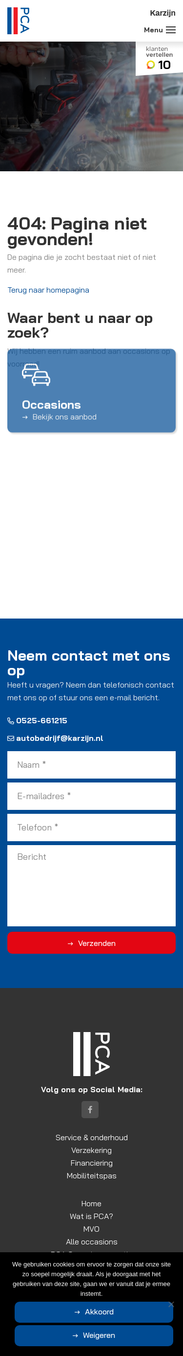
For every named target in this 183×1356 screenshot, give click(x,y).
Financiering (92, 1163)
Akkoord (99, 1311)
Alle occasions (92, 1241)
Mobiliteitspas (92, 1175)
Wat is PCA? (91, 1216)
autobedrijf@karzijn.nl (55, 738)
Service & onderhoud (92, 1137)
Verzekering (91, 1150)
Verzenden (97, 943)
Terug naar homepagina (48, 290)
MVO (91, 1229)
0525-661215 (37, 720)
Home (91, 1203)
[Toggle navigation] (171, 29)
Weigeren (99, 1335)
